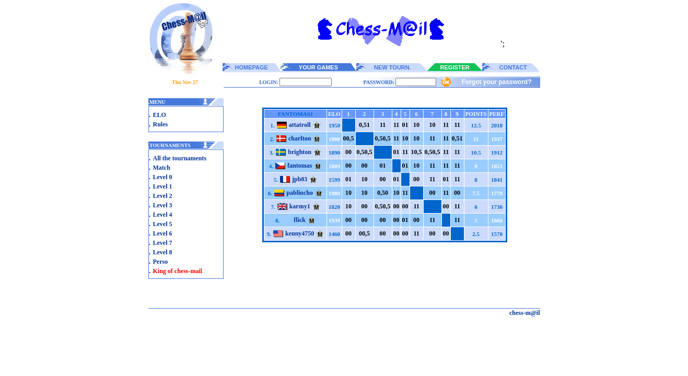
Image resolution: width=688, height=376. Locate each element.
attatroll (300, 124)
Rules (160, 124)
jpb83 (299, 179)
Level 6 (162, 233)
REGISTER (455, 67)
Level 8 (162, 252)
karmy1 (299, 206)
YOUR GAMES (318, 67)
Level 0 (162, 177)
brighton (299, 152)
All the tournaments (180, 158)
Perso (160, 261)
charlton (299, 138)
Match (161, 167)
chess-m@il (524, 312)
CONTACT (513, 67)
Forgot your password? (496, 82)
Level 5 (162, 224)
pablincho (299, 192)
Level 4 (162, 214)
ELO (159, 115)
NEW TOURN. (392, 67)
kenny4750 (299, 233)
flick (300, 220)
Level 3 (162, 205)
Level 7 (162, 242)
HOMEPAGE (251, 67)
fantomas (299, 165)
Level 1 (162, 186)
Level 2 (162, 195)
